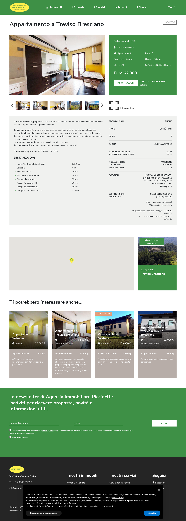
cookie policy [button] (118, 497)
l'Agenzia (78, 7)
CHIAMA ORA (153, 83)
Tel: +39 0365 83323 (20, 482)
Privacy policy (15, 510)
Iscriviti (164, 423)
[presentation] (31, 445)
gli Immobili (54, 7)
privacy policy (47, 430)
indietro (170, 22)
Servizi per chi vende (119, 482)
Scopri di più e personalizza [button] (43, 513)
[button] (159, 490)
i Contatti (143, 7)
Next (102, 105)
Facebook (158, 482)
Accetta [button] (152, 513)
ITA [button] (170, 7)
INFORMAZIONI (126, 82)
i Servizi (99, 7)
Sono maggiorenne (18, 437)
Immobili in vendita (76, 482)
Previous (12, 105)
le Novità (121, 7)
